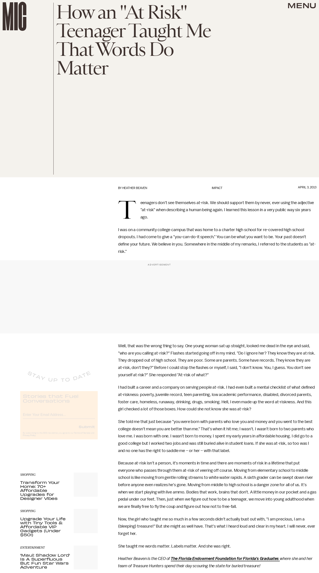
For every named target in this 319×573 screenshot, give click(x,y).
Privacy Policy (29, 439)
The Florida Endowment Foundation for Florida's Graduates (225, 558)
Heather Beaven (134, 188)
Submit (87, 430)
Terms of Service (82, 436)
